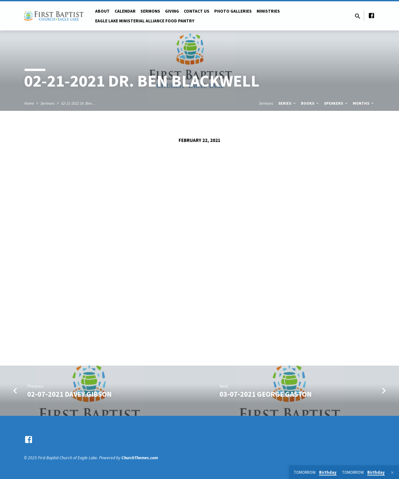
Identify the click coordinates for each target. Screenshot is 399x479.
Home (29, 103)
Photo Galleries (233, 11)
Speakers (336, 103)
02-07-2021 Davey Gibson (69, 394)
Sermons (150, 11)
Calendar (125, 11)
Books (310, 103)
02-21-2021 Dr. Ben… (78, 103)
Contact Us (196, 11)
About (102, 11)
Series (287, 103)
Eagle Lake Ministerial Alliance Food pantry (144, 21)
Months (364, 103)
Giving (172, 11)
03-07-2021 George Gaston (265, 394)
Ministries (268, 11)
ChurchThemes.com (139, 458)
